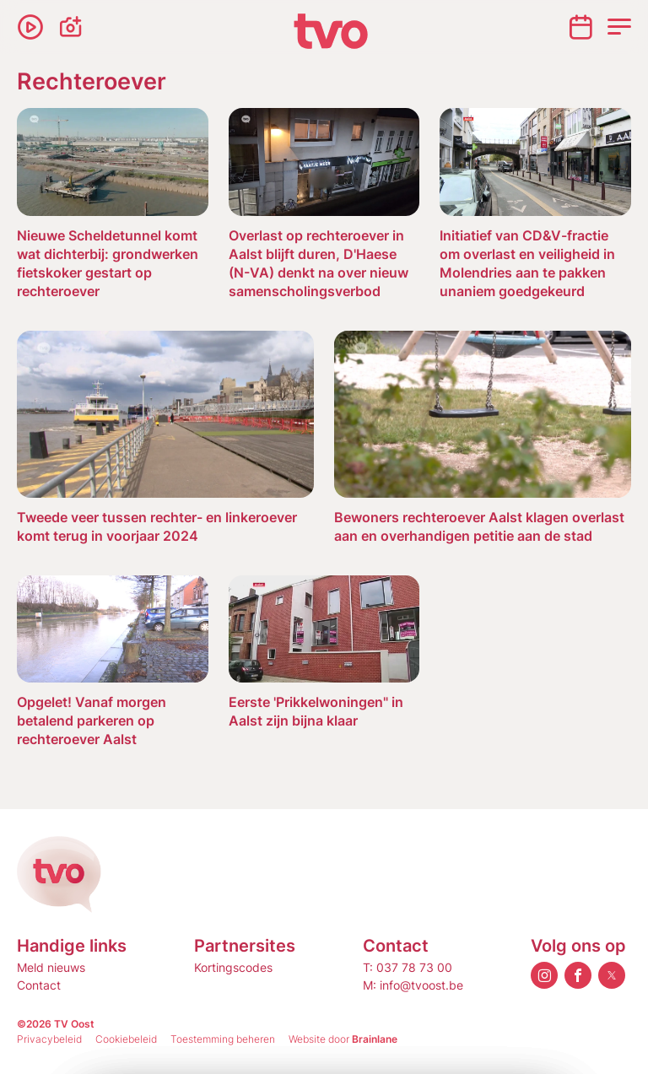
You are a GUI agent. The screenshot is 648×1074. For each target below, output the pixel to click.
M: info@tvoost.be (413, 985)
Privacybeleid (49, 1039)
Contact (39, 985)
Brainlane (374, 1039)
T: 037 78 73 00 (407, 967)
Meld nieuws (51, 967)
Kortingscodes (233, 967)
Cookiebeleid (126, 1039)
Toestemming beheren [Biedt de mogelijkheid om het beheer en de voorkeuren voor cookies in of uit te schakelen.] (222, 1039)
